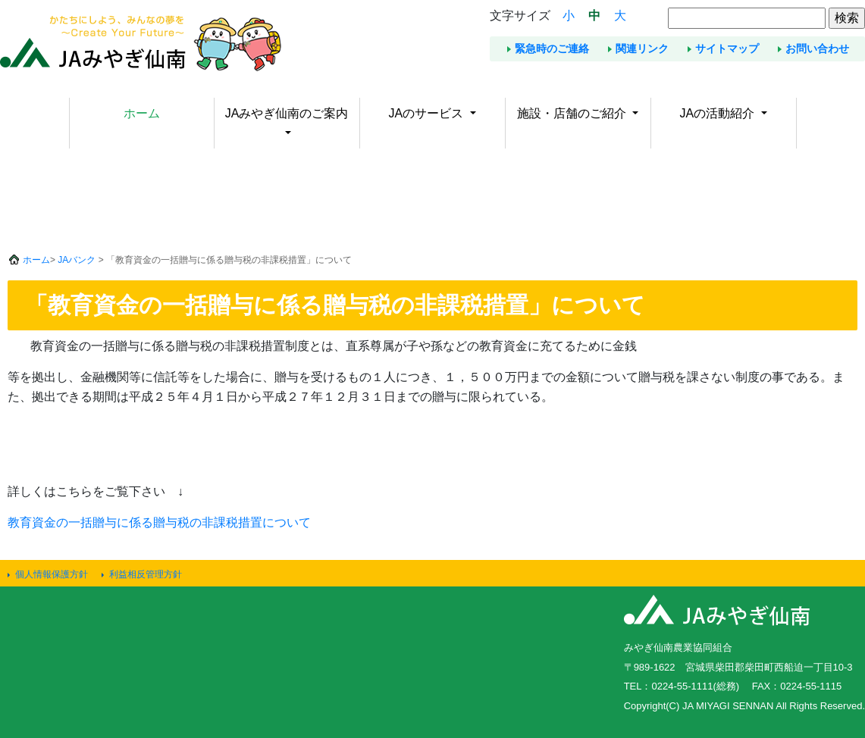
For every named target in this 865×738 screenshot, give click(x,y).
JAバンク (77, 260)
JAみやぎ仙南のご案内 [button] (287, 113)
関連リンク (642, 48)
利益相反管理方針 (145, 574)
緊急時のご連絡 (552, 48)
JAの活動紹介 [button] (718, 113)
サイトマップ (727, 48)
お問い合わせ (817, 48)
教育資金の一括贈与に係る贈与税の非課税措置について (159, 522)
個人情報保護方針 (51, 574)
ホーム (142, 113)
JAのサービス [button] (427, 113)
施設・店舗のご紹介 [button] (573, 113)
